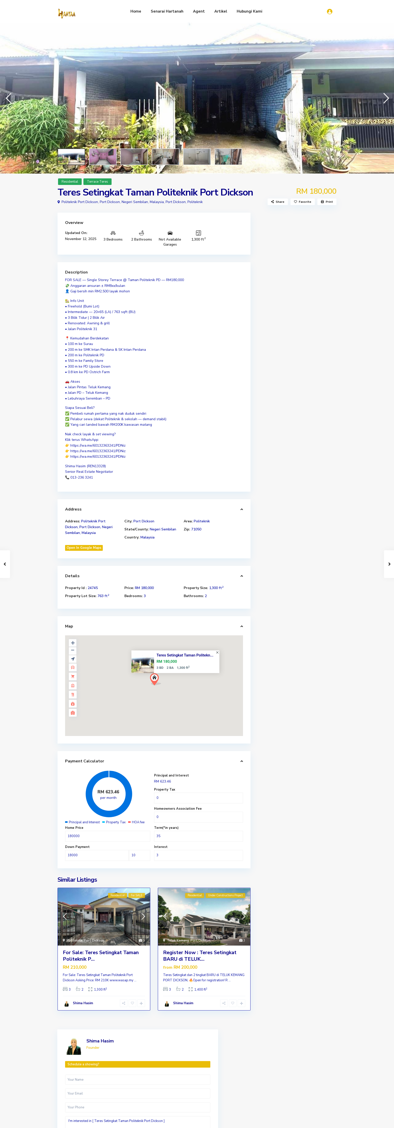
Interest (161, 847)
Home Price (74, 828)
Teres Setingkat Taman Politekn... (185, 655)
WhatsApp (313, 366)
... (135, 980)
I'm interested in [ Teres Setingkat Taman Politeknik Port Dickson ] (297, 320)
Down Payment (77, 847)
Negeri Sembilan (163, 529)
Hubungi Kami (249, 11)
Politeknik (195, 202)
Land (252, 1086)
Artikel (220, 11)
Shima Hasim (83, 1003)
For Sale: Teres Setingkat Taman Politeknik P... (101, 955)
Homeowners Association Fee (178, 808)
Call (281, 366)
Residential (70, 181)
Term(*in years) (166, 828)
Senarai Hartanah (167, 11)
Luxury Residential (268, 1100)
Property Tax (164, 789)
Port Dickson (176, 202)
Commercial (258, 1071)
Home (135, 11)
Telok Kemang (178, 940)
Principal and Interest (171, 775)
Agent (199, 11)
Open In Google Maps (84, 548)
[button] (8, 98)
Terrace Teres (97, 181)
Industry (255, 1078)
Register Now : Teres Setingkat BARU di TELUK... (199, 955)
